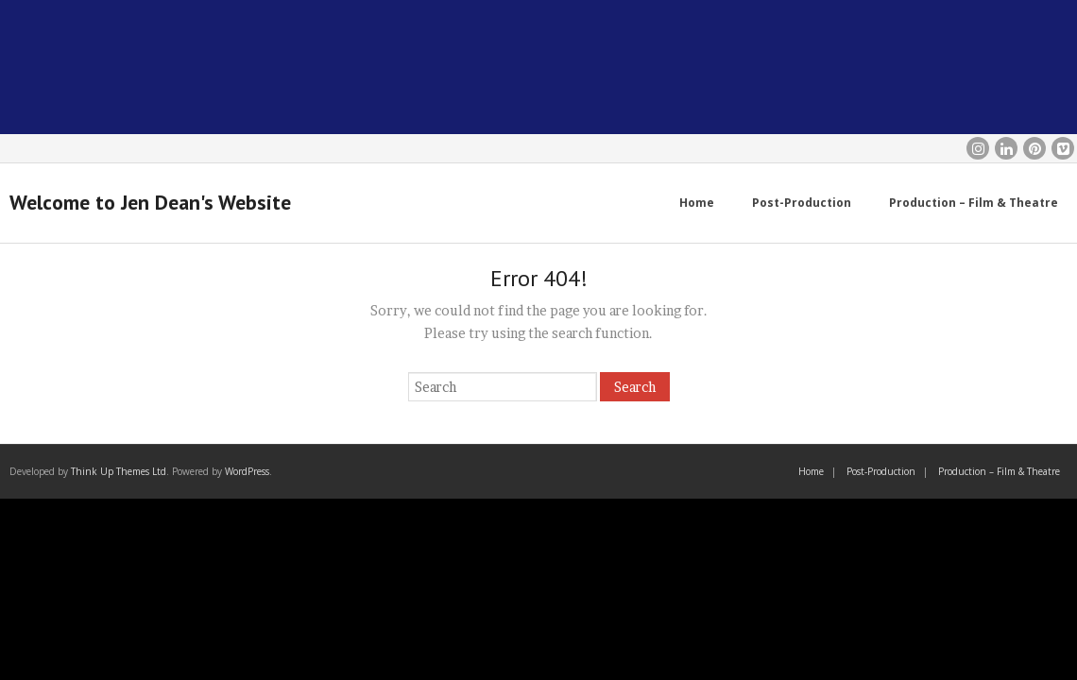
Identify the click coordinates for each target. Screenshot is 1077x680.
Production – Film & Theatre (999, 471)
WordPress (247, 471)
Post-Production (880, 471)
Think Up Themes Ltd (118, 471)
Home (811, 471)
